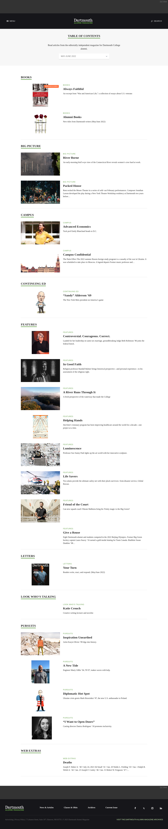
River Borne (71, 157)
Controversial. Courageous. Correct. (86, 336)
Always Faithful (73, 89)
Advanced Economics (77, 226)
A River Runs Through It (79, 392)
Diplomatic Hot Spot (76, 693)
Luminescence (72, 448)
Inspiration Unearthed (77, 637)
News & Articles (47, 807)
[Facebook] (135, 808)
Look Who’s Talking (73, 604)
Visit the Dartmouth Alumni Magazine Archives (140, 820)
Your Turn (70, 567)
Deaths (67, 762)
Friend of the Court (75, 504)
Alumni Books (72, 117)
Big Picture (69, 154)
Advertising (9, 820)
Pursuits (68, 634)
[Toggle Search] (156, 21)
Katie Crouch (72, 608)
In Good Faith (72, 364)
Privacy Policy (20, 820)
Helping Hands (72, 420)
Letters (67, 564)
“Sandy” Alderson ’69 (77, 295)
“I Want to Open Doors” (79, 721)
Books (66, 85)
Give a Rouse (71, 532)
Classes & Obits (70, 807)
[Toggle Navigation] (10, 21)
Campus (67, 223)
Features (68, 332)
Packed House (72, 185)
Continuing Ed (71, 291)
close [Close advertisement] (163, 2)
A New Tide (70, 665)
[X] (144, 808)
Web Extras (69, 758)
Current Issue (111, 807)
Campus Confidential (77, 254)
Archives (91, 807)
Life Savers (70, 476)
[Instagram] (152, 808)
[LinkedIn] (161, 808)
